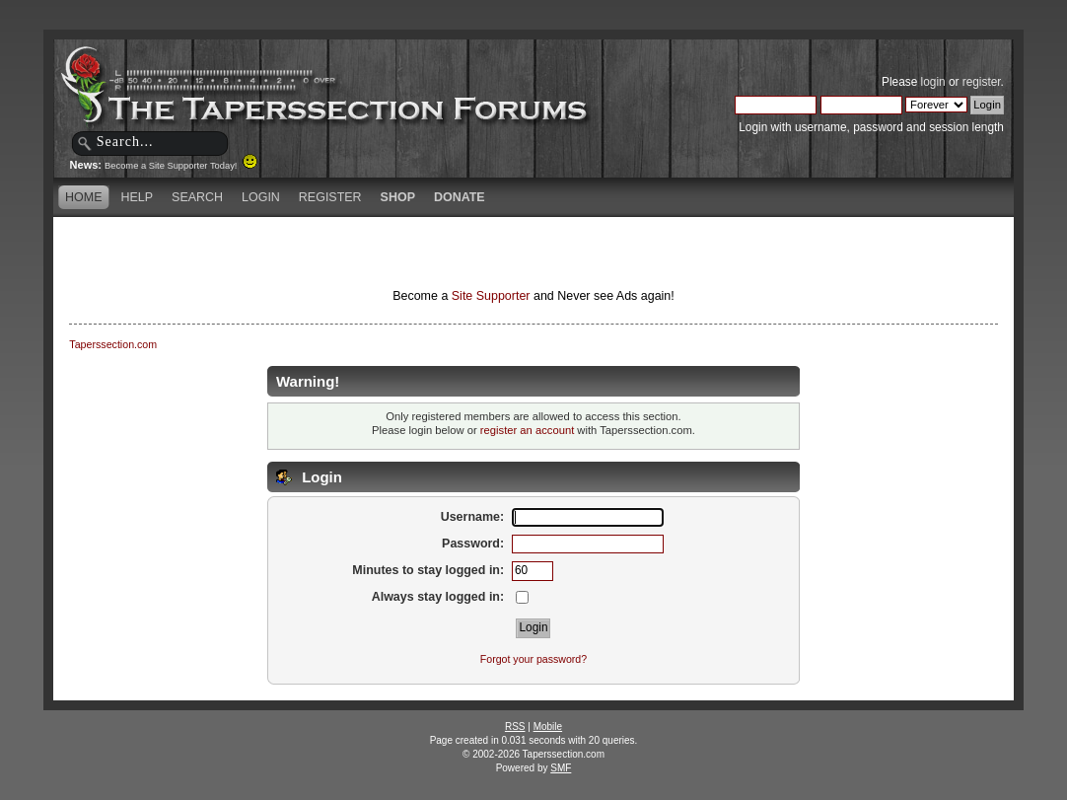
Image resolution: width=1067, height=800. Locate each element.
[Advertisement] (301, 251)
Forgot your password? (533, 659)
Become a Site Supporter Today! (181, 166)
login (933, 82)
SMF (560, 768)
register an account (527, 430)
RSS (515, 726)
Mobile (548, 726)
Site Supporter (491, 296)
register (981, 82)
